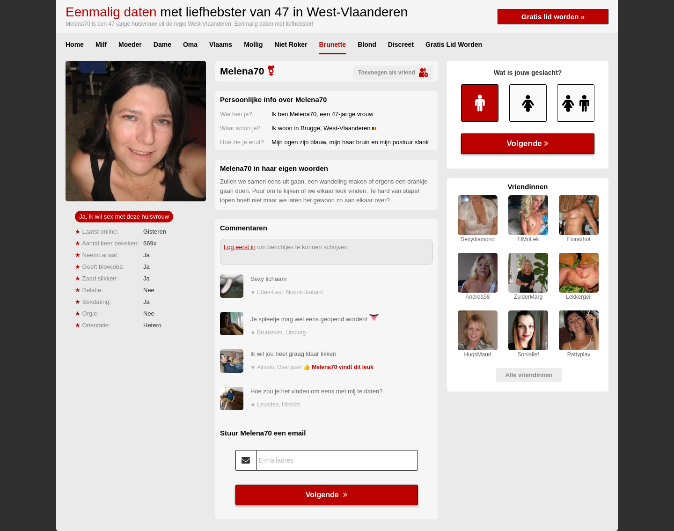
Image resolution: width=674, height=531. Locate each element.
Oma (190, 44)
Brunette (332, 44)
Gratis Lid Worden (453, 44)
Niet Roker (291, 44)
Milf (101, 44)
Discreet (401, 44)
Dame (162, 44)
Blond (367, 44)
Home (75, 44)
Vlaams (220, 44)
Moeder (130, 44)
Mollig (253, 44)
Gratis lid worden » (553, 17)
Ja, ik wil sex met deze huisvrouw (124, 216)
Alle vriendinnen (528, 374)
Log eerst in (240, 247)
